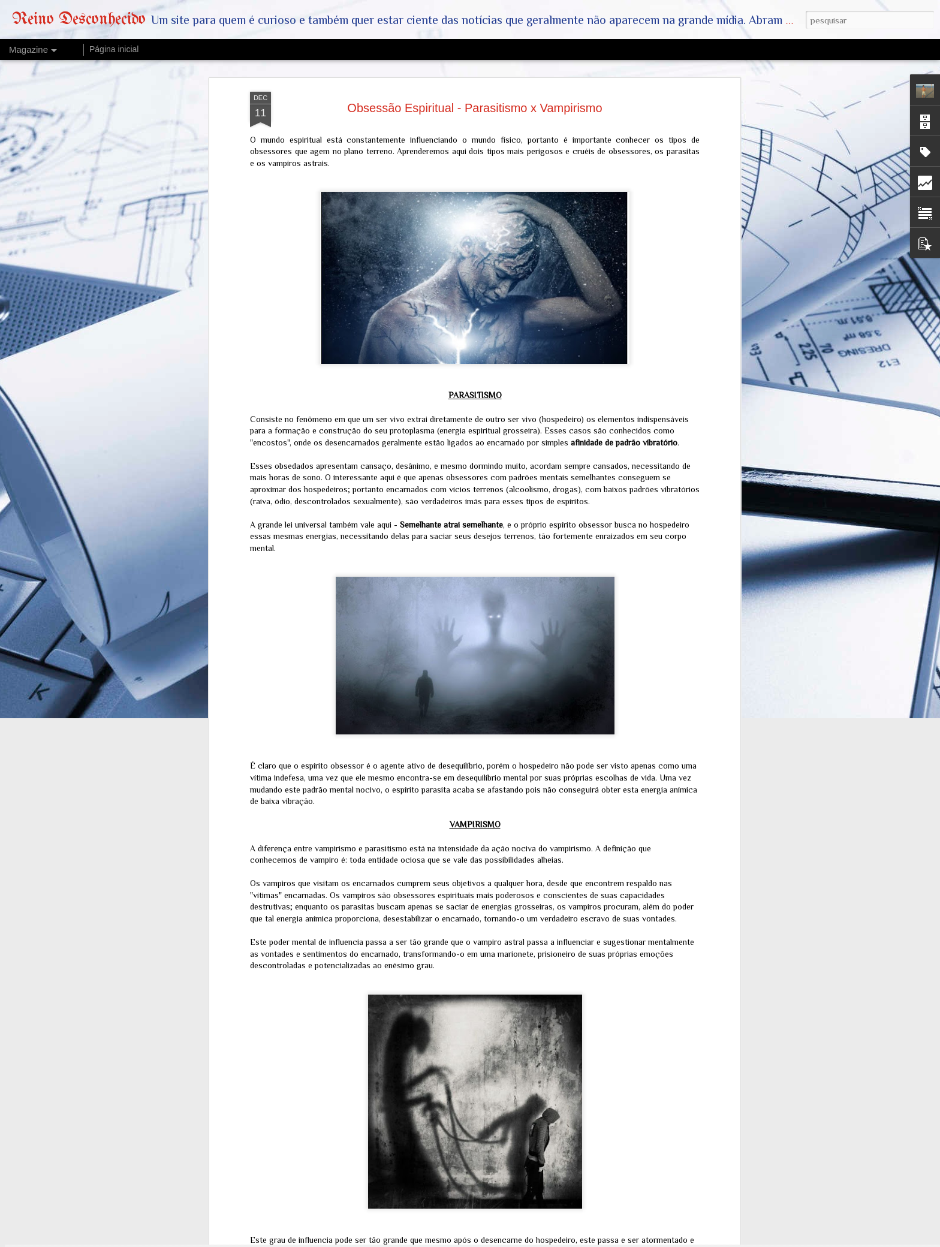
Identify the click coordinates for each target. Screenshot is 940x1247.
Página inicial (114, 49)
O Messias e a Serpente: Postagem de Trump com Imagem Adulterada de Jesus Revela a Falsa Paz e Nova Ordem (458, 972)
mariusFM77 (517, 1240)
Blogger (593, 1240)
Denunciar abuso (632, 1240)
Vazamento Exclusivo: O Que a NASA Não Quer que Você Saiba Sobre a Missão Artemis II (461, 1102)
